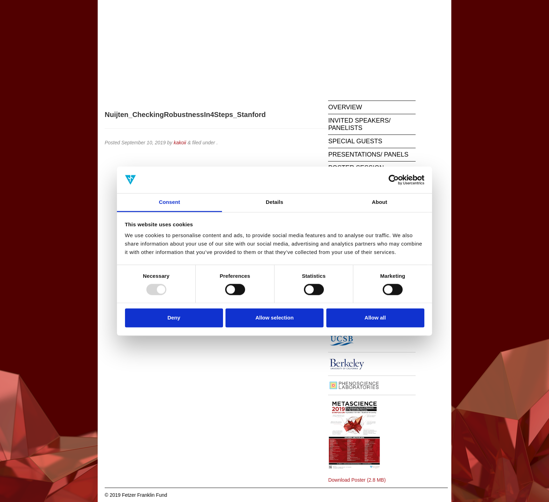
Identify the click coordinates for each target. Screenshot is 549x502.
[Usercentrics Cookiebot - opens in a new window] (393, 179)
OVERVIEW (345, 107)
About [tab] (379, 202)
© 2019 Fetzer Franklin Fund (136, 495)
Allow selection (274, 318)
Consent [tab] (169, 202)
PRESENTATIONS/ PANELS (368, 154)
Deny (173, 318)
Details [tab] (274, 202)
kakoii (180, 142)
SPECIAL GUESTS (355, 141)
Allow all (375, 318)
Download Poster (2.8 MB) (356, 480)
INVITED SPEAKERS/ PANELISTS (359, 124)
